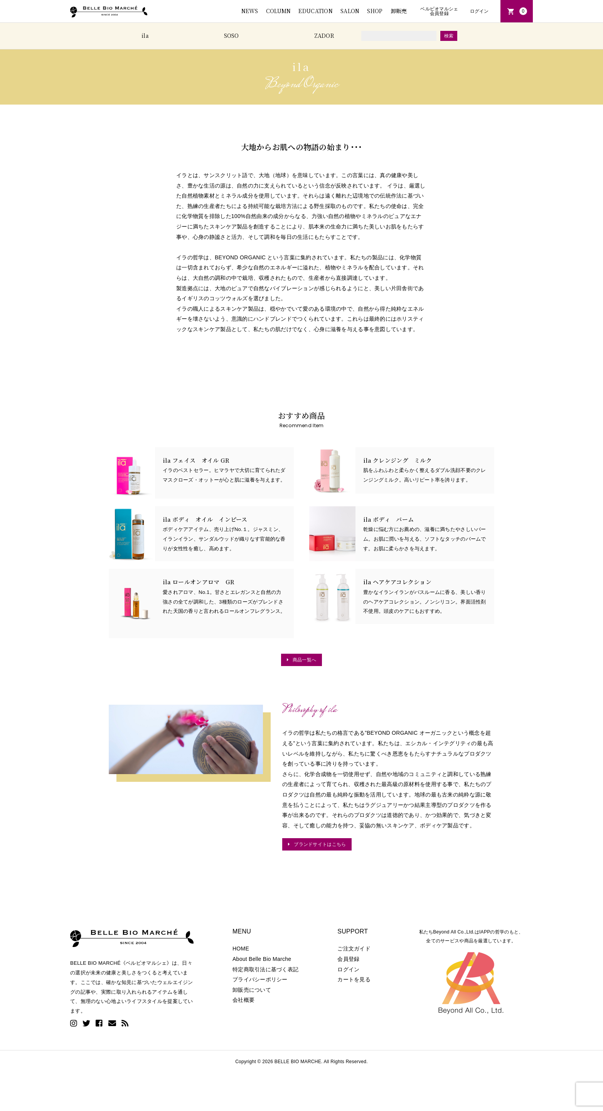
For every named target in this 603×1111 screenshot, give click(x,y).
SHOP (374, 11)
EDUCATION (315, 11)
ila (145, 35)
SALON (349, 11)
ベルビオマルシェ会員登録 (439, 11)
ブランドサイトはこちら (320, 844)
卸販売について (251, 990)
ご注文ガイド (354, 948)
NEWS (249, 11)
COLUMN (278, 11)
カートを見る (354, 979)
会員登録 (348, 959)
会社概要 (243, 1000)
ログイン (479, 11)
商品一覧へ (304, 659)
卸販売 (399, 11)
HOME (240, 948)
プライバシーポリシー (260, 979)
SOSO (231, 35)
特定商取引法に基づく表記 (265, 969)
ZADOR (324, 35)
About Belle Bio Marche (261, 959)
